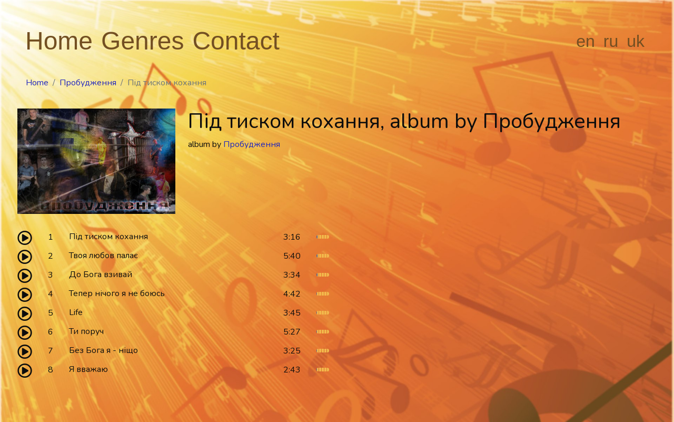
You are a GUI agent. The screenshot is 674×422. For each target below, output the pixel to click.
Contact (235, 41)
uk (636, 41)
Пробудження (88, 83)
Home (59, 41)
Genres (142, 41)
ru (610, 41)
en (585, 41)
